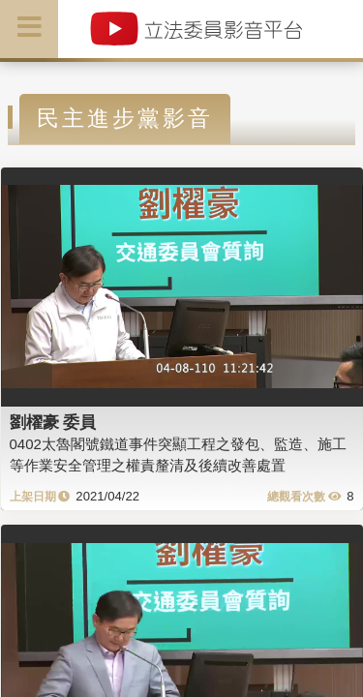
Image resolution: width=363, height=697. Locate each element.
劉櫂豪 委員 (53, 422)
